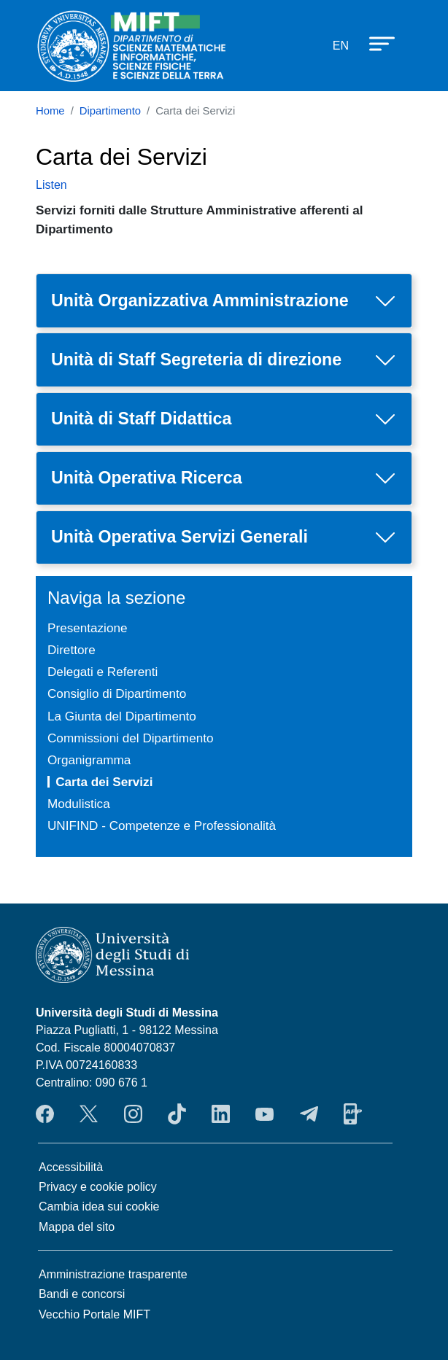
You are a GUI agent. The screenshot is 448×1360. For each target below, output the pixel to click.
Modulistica (78, 803)
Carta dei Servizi (103, 781)
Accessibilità (71, 1167)
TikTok (177, 1114)
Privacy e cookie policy (98, 1187)
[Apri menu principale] (375, 43)
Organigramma (89, 760)
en (341, 45)
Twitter (89, 1114)
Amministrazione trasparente (113, 1274)
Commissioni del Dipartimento (130, 738)
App (353, 1114)
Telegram (309, 1114)
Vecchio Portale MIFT (94, 1314)
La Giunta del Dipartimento (121, 716)
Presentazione (87, 628)
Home (50, 111)
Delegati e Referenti (102, 671)
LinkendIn (221, 1114)
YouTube (264, 1114)
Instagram (133, 1114)
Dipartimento (110, 111)
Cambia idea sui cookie (99, 1206)
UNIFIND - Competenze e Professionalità (161, 825)
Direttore (71, 649)
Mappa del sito (77, 1227)
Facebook (45, 1114)
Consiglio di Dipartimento (116, 693)
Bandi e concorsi (82, 1294)
